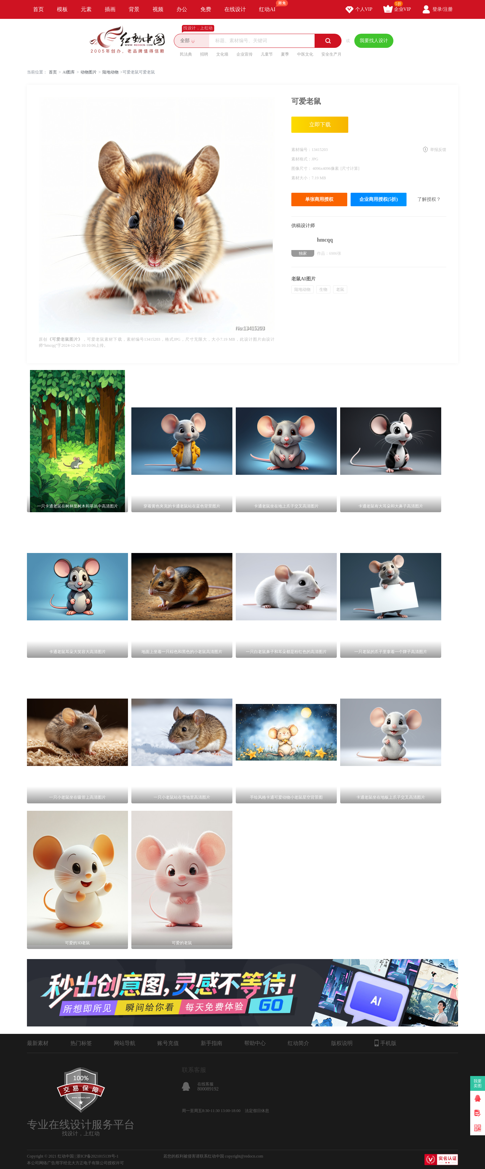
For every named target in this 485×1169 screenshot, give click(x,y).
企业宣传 (244, 54)
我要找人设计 (374, 40)
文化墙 (222, 54)
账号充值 (168, 1043)
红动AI (270, 6)
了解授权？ (429, 199)
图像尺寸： (302, 168)
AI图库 (69, 72)
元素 (86, 9)
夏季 (285, 54)
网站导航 (124, 1043)
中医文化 (305, 54)
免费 (205, 9)
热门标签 (81, 1043)
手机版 (385, 1043)
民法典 (186, 54)
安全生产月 (331, 54)
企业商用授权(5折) (378, 199)
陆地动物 (110, 72)
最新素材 (37, 1043)
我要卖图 (478, 1083)
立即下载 (320, 124)
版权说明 (342, 1043)
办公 (181, 9)
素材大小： (301, 178)
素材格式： (301, 159)
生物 (323, 289)
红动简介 (298, 1043)
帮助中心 (255, 1043)
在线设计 (235, 9)
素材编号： (301, 149)
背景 (134, 9)
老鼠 (340, 289)
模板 (62, 9)
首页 (38, 9)
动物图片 (88, 72)
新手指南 (211, 1043)
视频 (158, 9)
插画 (110, 9)
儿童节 (267, 54)
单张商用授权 (319, 199)
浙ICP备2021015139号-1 (97, 1156)
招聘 (204, 54)
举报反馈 (438, 149)
